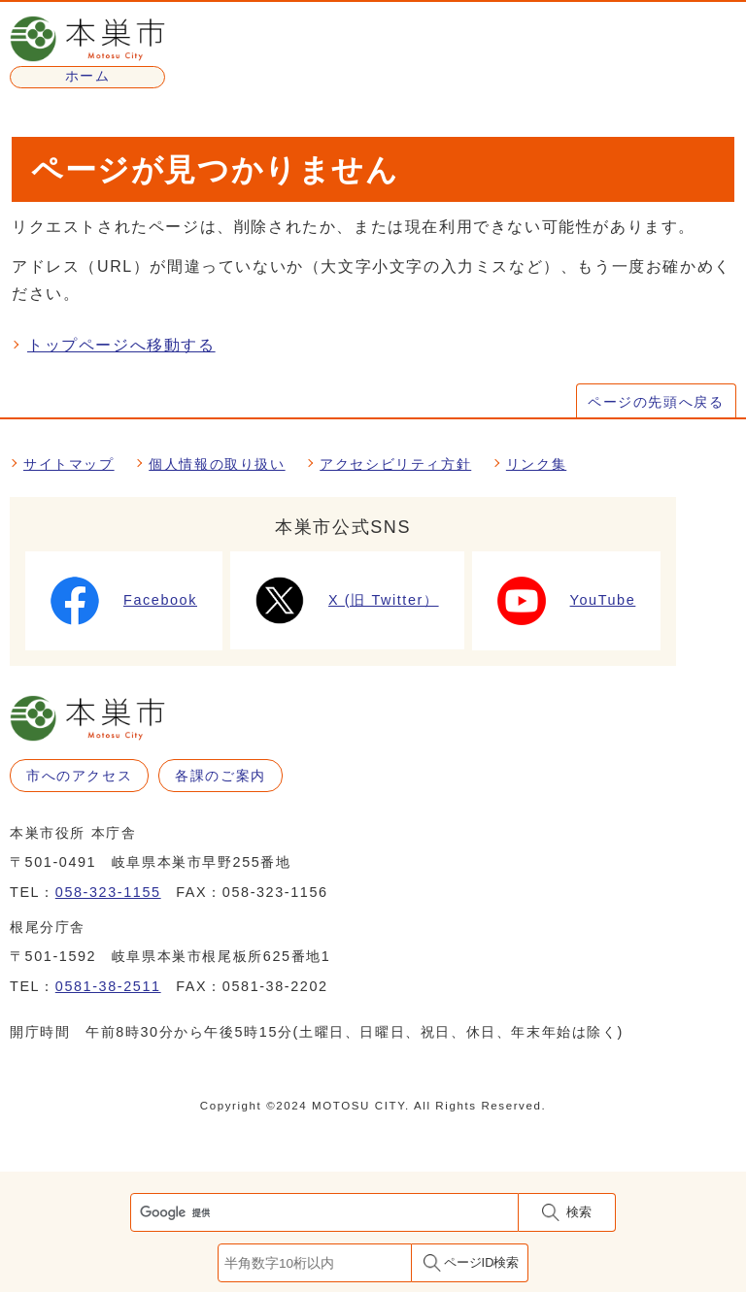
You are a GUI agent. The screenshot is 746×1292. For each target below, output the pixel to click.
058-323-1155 (108, 892)
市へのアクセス (79, 775)
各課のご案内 (220, 775)
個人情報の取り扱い (217, 464)
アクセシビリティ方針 (395, 464)
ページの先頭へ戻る (656, 402)
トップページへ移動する (121, 345)
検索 (579, 1212)
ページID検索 (482, 1262)
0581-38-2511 (108, 986)
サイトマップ (69, 464)
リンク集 (536, 464)
